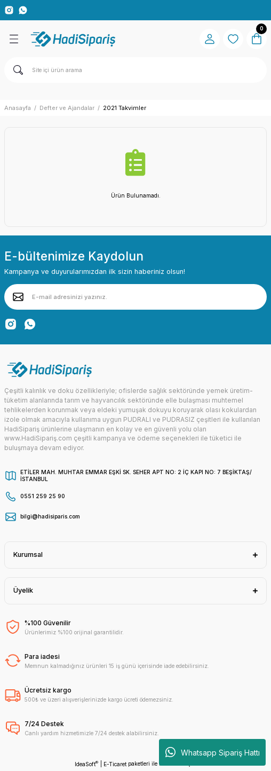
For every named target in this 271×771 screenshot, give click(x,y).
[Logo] (74, 39)
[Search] (135, 70)
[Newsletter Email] (135, 297)
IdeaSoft (86, 763)
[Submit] (18, 297)
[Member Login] (209, 39)
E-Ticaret (114, 764)
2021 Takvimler (124, 108)
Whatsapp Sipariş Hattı (212, 752)
